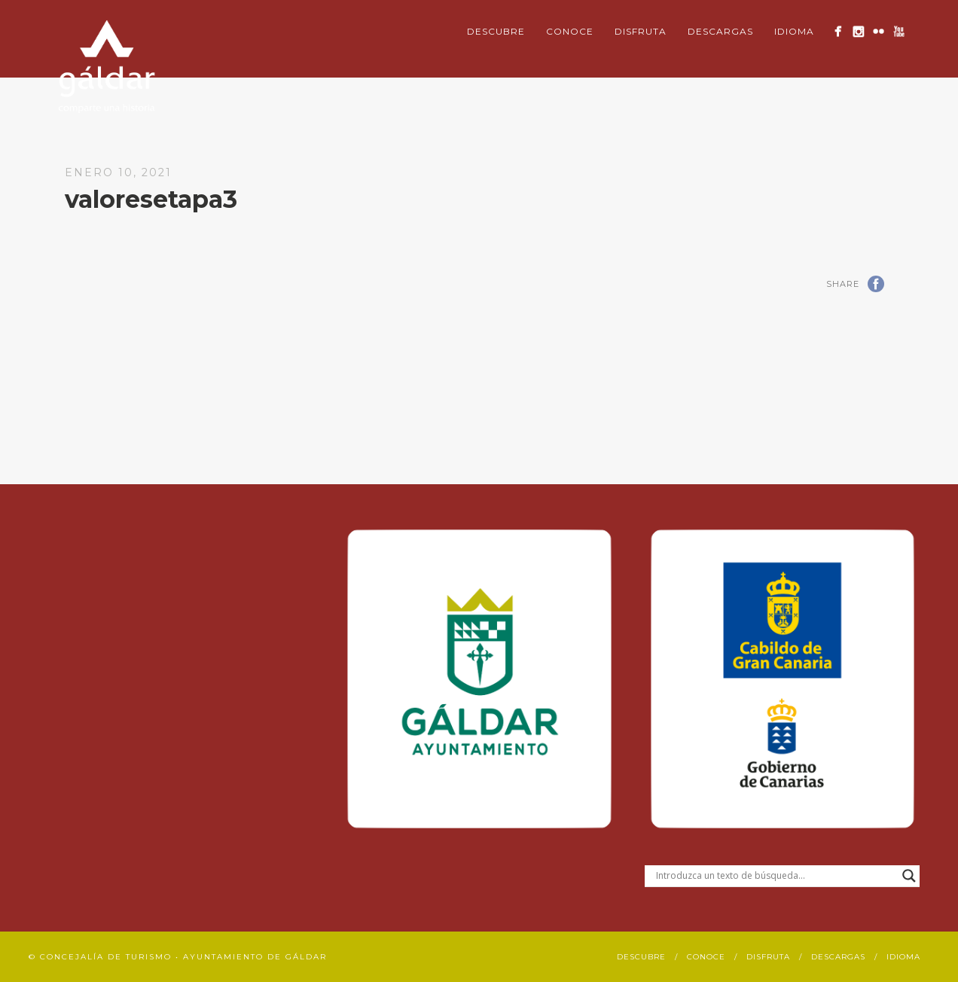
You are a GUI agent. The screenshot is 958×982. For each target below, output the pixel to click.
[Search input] (775, 875)
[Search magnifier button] (909, 875)
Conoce (569, 31)
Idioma (794, 31)
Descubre (496, 31)
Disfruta (641, 31)
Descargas (720, 31)
